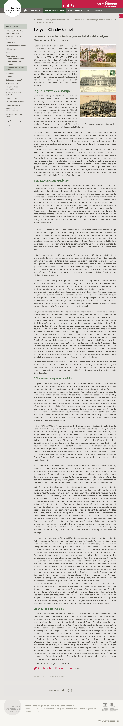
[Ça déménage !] (98, 10)
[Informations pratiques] (63, 4)
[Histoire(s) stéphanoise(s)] (54, 10)
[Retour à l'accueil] (12, 708)
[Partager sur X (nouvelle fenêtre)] (68, 690)
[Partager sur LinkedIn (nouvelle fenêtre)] (72, 690)
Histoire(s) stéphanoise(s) (55, 20)
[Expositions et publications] (78, 10)
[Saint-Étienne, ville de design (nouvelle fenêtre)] (109, 707)
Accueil (40, 20)
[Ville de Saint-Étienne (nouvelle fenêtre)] (107, 4)
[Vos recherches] (35, 10)
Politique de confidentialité (66, 709)
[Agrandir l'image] (98, 55)
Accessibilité (49, 709)
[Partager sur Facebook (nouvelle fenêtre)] (63, 690)
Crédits (38, 712)
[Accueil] (25, 10)
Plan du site (37, 709)
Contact (28, 709)
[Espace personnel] (68, 4)
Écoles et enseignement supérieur (97, 20)
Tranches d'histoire (74, 20)
